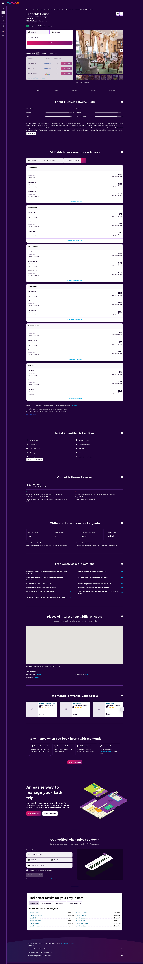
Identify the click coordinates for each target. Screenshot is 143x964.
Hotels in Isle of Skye (81, 879)
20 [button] (59, 63)
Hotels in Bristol (80, 877)
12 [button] (54, 59)
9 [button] (88, 54)
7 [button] (63, 54)
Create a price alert (106, 707)
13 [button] (59, 59)
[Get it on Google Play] (113, 928)
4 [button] (50, 54)
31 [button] (45, 73)
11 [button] (50, 59)
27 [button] (59, 68)
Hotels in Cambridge (35, 877)
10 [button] (45, 59)
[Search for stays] (3, 13)
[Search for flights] (3, 9)
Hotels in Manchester (35, 871)
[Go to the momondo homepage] (13, 3)
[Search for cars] (3, 17)
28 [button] (64, 68)
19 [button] (54, 63)
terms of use (50, 835)
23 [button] (41, 68)
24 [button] (45, 68)
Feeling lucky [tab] (60, 859)
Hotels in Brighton (80, 882)
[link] (74, 718)
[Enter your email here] (51, 821)
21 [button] (64, 63)
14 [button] (64, 59)
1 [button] (68, 50)
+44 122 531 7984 (32, 23)
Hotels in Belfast (34, 879)
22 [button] (68, 63)
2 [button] (88, 50)
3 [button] (45, 54)
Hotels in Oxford (80, 874)
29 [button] (68, 68)
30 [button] (41, 73)
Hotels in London (34, 869)
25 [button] (50, 68)
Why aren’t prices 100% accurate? (75, 912)
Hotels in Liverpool (35, 874)
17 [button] (45, 63)
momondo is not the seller (75, 905)
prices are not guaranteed (67, 899)
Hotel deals (29, 9)
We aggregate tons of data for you (75, 908)
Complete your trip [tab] (75, 859)
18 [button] (50, 63)
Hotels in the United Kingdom (53, 9)
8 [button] (68, 54)
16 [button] (41, 63)
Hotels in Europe (39, 9)
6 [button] (59, 54)
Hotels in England (68, 9)
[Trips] (3, 26)
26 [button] (55, 68)
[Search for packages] (3, 21)
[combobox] (51, 810)
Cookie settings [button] (31, 370)
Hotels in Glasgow (80, 871)
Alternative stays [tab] (47, 859)
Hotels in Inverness (35, 882)
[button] (3, 3)
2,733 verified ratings (45, 26)
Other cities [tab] (34, 859)
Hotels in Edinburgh (81, 869)
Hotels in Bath (79, 9)
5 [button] (54, 54)
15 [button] (68, 59)
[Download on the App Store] (113, 932)
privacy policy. (60, 835)
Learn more (73, 361)
